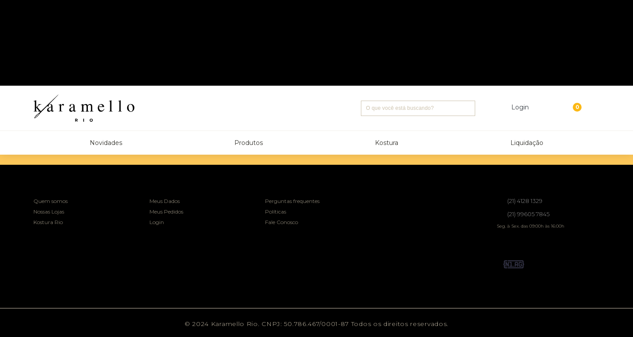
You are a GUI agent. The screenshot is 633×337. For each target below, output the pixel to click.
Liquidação (526, 143)
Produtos (248, 143)
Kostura (386, 143)
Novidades (106, 143)
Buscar (467, 108)
